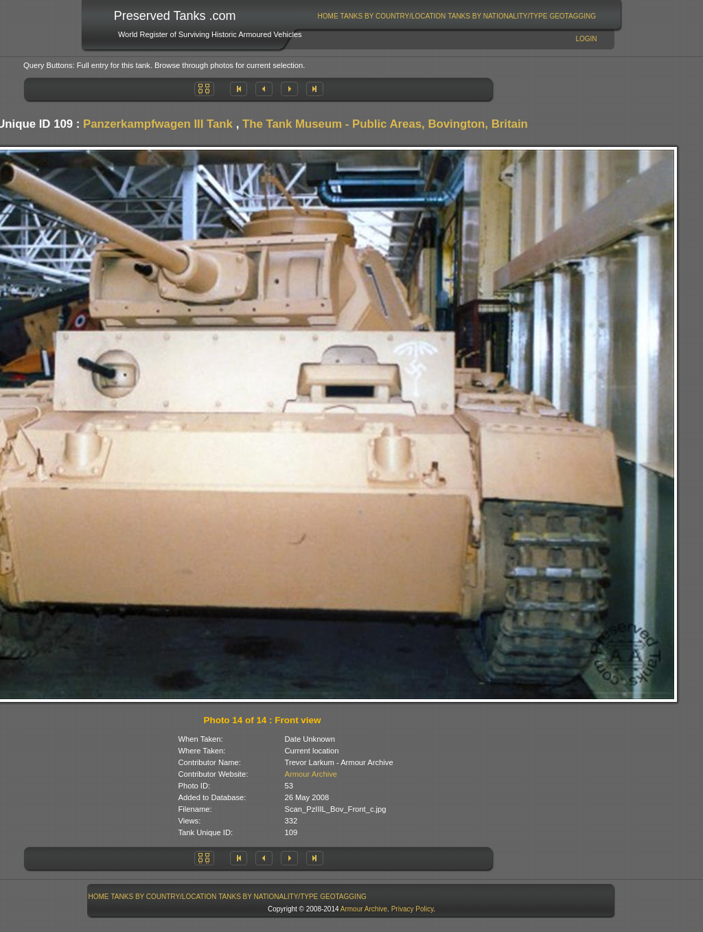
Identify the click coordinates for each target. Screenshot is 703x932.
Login (586, 39)
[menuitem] (327, 16)
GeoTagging (572, 16)
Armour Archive (311, 774)
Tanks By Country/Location (393, 16)
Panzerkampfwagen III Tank (158, 123)
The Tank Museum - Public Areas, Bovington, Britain (385, 123)
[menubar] (456, 16)
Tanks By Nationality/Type (497, 16)
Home (328, 16)
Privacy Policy (412, 909)
